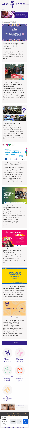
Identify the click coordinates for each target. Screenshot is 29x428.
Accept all (26, 421)
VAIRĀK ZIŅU (15, 343)
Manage (13, 421)
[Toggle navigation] (3, 9)
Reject (19, 421)
